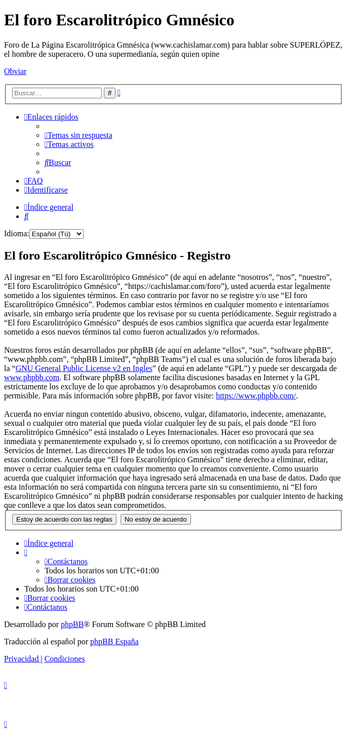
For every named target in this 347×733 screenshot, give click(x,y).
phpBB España (114, 641)
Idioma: (16, 233)
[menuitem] (78, 135)
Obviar (15, 71)
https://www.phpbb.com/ (256, 395)
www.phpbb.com (31, 377)
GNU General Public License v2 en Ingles (84, 368)
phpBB (72, 624)
